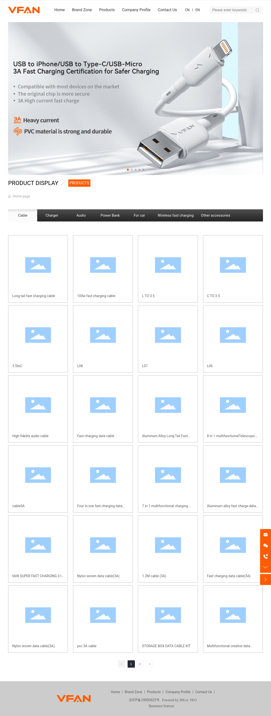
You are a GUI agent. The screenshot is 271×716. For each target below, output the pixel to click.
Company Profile (178, 692)
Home (115, 692)
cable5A (18, 506)
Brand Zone (133, 692)
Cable (22, 215)
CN (187, 10)
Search (257, 10)
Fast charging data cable (95, 436)
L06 (210, 366)
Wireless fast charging (175, 215)
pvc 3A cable (86, 646)
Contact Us (203, 692)
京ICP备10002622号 (144, 700)
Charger (51, 215)
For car (139, 215)
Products (154, 692)
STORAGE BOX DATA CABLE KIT (166, 646)
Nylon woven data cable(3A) (98, 576)
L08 (80, 366)
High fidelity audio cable (30, 436)
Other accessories (215, 215)
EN (197, 10)
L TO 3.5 (148, 296)
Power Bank (110, 215)
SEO (193, 700)
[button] (128, 170)
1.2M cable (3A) (154, 576)
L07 (145, 366)
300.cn (183, 700)
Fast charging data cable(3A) (229, 576)
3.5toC (17, 366)
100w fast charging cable (96, 296)
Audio (81, 215)
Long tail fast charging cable (33, 296)
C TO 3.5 (213, 296)
